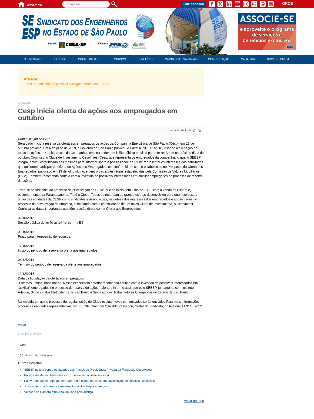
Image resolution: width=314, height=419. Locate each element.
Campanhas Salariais (181, 59)
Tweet (22, 345)
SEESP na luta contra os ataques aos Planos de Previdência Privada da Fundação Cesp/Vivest (88, 369)
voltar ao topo (194, 401)
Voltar (22, 325)
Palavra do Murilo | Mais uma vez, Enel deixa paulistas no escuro (68, 375)
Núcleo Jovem (278, 59)
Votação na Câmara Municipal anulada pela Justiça (58, 392)
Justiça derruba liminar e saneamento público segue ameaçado (66, 386)
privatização (45, 355)
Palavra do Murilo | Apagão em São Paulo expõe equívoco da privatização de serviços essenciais (89, 380)
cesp (30, 355)
